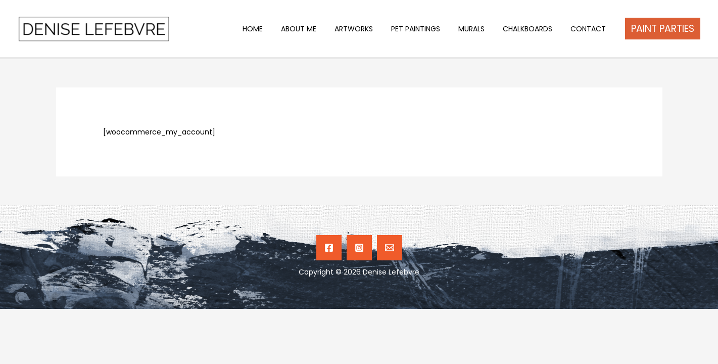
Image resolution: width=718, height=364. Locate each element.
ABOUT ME (321, 29)
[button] (662, 28)
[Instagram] (359, 247)
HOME (279, 29)
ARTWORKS (372, 29)
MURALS (481, 29)
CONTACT (590, 29)
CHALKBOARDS (533, 29)
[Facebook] (329, 247)
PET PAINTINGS (429, 29)
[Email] (389, 247)
